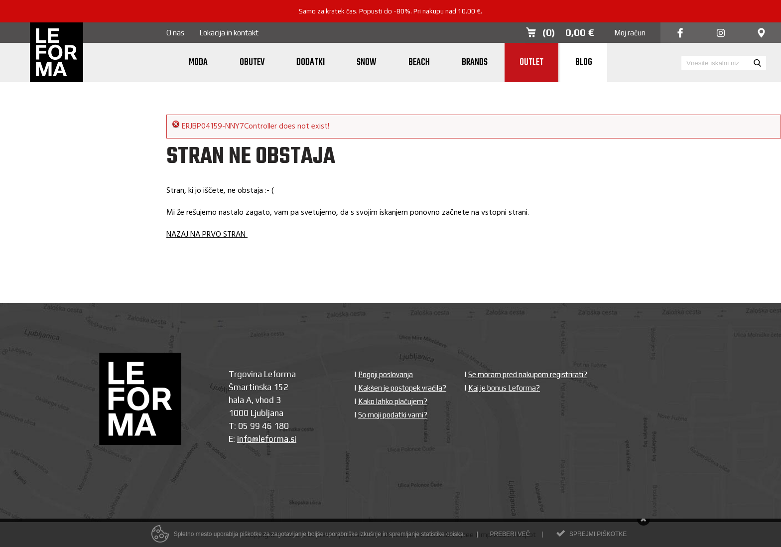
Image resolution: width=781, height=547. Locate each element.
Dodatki (310, 62)
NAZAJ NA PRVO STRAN (207, 234)
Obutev (252, 62)
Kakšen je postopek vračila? (402, 388)
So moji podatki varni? (392, 414)
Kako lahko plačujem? (392, 401)
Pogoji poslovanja (385, 374)
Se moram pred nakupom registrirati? (527, 374)
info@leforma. (263, 439)
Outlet (531, 62)
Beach (419, 62)
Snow (367, 62)
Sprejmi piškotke (598, 536)
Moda (198, 62)
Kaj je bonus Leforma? (504, 388)
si (293, 439)
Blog (583, 62)
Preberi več (510, 536)
